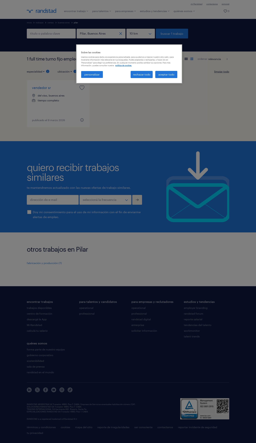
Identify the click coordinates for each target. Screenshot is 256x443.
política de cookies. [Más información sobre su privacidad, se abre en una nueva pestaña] (123, 65)
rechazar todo (141, 74)
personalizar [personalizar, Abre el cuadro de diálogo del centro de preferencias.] (92, 74)
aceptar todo (166, 74)
